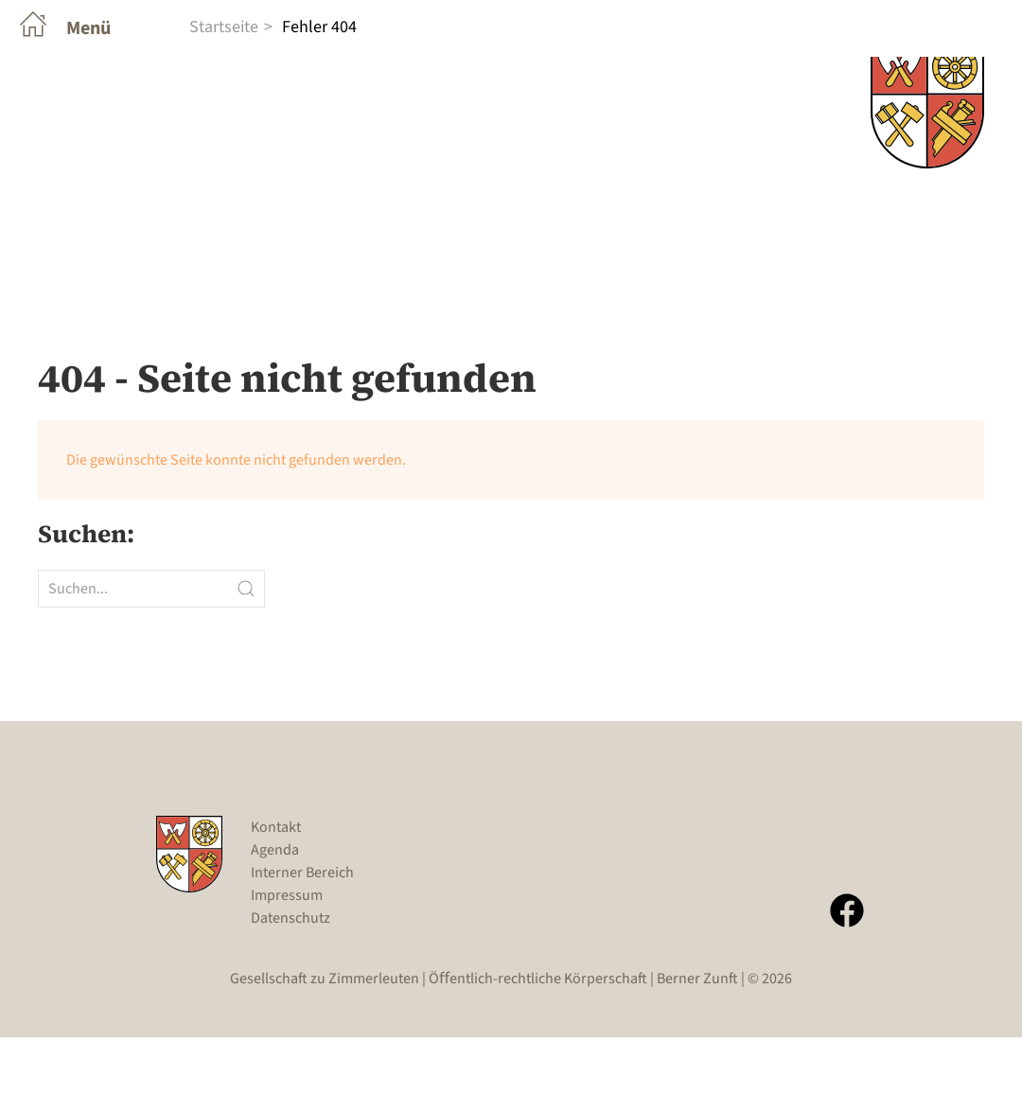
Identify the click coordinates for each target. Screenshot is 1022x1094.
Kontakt (276, 883)
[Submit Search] (246, 645)
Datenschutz (290, 974)
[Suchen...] (151, 645)
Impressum (287, 952)
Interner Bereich (302, 929)
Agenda (275, 906)
